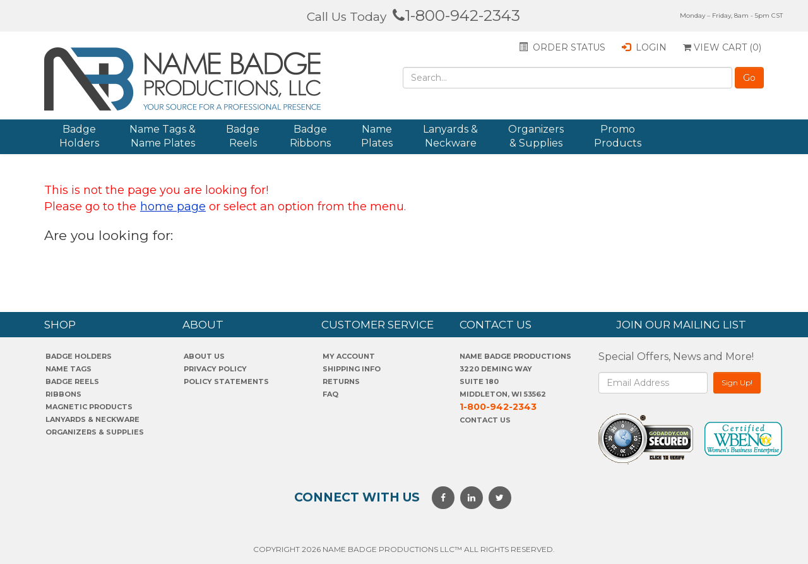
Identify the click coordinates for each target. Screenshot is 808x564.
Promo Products (617, 136)
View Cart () (722, 47)
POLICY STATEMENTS (226, 381)
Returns (341, 381)
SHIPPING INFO (352, 368)
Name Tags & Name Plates (162, 136)
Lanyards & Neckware (450, 136)
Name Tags (68, 368)
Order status (562, 47)
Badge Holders (79, 136)
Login (644, 47)
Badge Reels (242, 136)
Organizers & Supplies (536, 136)
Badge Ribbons (310, 136)
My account (349, 356)
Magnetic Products (89, 406)
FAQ (330, 394)
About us (204, 356)
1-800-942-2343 (456, 15)
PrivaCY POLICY (215, 368)
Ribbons (63, 394)
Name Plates (377, 136)
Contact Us (485, 420)
